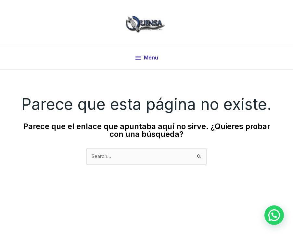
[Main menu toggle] (146, 57)
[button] (274, 215)
